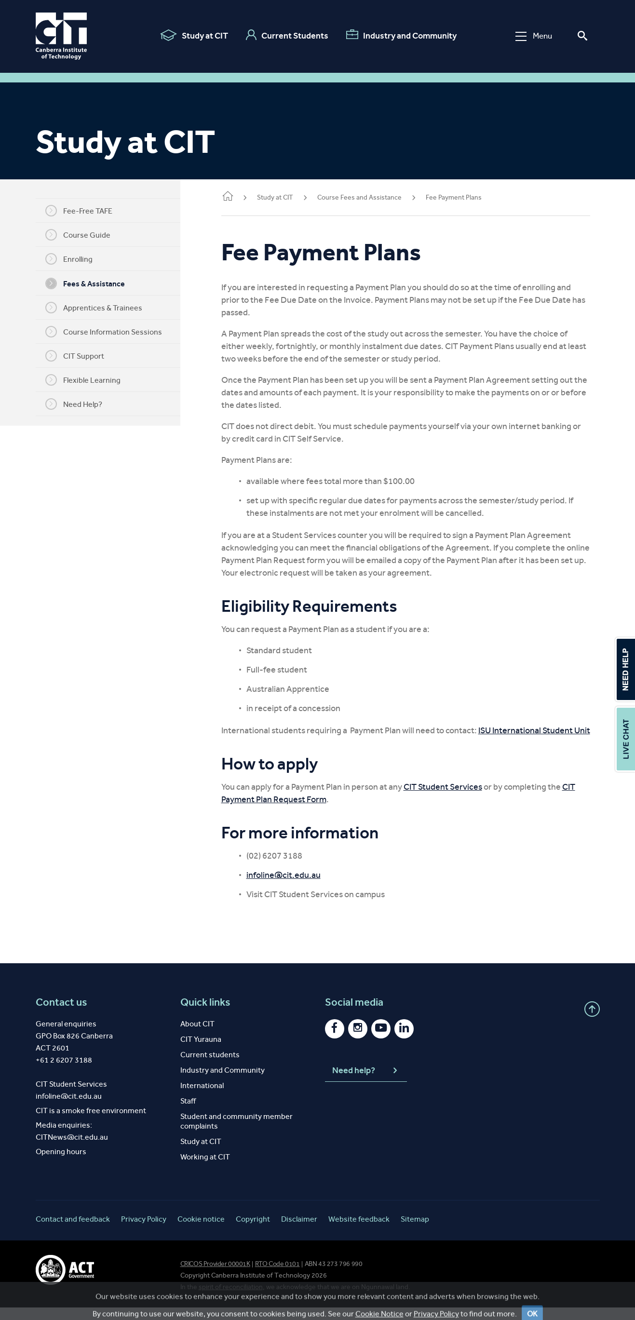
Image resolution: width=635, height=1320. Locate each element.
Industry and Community (401, 35)
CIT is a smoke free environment (91, 1123)
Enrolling (76, 259)
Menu (533, 36)
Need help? (366, 1083)
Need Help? (81, 404)
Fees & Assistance (92, 283)
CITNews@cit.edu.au (72, 1149)
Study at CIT (194, 35)
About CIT (197, 1036)
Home (242, 197)
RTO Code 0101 (277, 1276)
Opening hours (61, 1164)
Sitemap (415, 1231)
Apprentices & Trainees (101, 307)
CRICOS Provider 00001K (215, 1276)
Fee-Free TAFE (86, 210)
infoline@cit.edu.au (298, 887)
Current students (210, 1067)
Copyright (253, 1231)
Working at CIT (205, 1169)
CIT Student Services (457, 799)
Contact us (61, 1015)
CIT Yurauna (200, 1051)
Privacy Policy (143, 1231)
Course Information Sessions (111, 331)
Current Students (287, 35)
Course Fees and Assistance (374, 197)
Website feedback (359, 1231)
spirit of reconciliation (231, 1299)
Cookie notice (201, 1231)
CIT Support (82, 356)
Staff (188, 1113)
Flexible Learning (90, 380)
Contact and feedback (73, 1231)
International (202, 1098)
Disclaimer (299, 1231)
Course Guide (85, 235)
